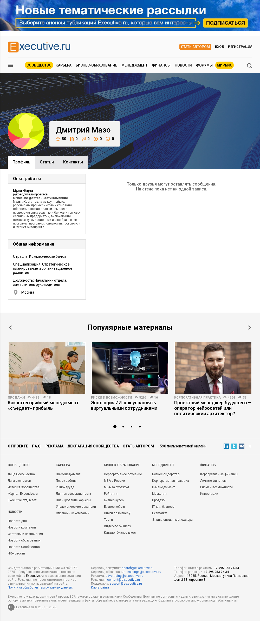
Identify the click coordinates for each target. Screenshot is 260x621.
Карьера (64, 65)
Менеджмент (134, 65)
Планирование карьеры (73, 500)
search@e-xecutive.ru (137, 568)
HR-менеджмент (68, 474)
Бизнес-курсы (114, 500)
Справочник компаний (72, 513)
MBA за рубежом (116, 487)
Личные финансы (213, 481)
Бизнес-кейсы (114, 506)
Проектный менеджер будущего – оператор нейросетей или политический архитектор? (212, 408)
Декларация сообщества (93, 446)
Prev (10, 327)
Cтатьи (47, 162)
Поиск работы (66, 481)
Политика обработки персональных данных (40, 587)
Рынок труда (65, 487)
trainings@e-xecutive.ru (144, 572)
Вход (219, 47)
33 (244, 397)
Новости (183, 65)
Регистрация (240, 47)
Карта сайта (100, 587)
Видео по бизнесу (117, 526)
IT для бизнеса (163, 506)
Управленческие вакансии (76, 506)
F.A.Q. (37, 446)
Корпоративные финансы (219, 474)
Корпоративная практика (197, 397)
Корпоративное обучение (123, 474)
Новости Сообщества (24, 547)
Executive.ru (35, 576)
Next (249, 327)
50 (61, 138)
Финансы (161, 65)
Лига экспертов (19, 481)
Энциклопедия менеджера (172, 519)
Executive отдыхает (22, 500)
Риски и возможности (111, 397)
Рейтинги (111, 494)
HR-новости (16, 553)
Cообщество (19, 465)
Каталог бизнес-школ (120, 532)
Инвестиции (209, 494)
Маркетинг (160, 494)
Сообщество (39, 65)
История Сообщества (24, 487)
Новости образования (24, 540)
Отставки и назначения (25, 534)
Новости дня (17, 521)
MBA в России (114, 481)
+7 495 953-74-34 (226, 568)
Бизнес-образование (96, 65)
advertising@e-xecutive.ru (124, 576)
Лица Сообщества (21, 474)
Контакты (73, 162)
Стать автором (195, 47)
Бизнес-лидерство (165, 474)
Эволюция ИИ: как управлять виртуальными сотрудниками (124, 405)
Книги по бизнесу (117, 513)
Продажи (16, 397)
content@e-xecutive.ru (123, 580)
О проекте (18, 446)
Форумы (204, 65)
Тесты (108, 519)
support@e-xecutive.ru (126, 583)
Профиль (21, 162)
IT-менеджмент (163, 487)
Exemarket (159, 513)
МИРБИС (224, 65)
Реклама (54, 446)
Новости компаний (22, 527)
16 (156, 397)
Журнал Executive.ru (23, 494)
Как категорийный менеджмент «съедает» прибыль (43, 405)
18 (49, 397)
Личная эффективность (73, 494)
